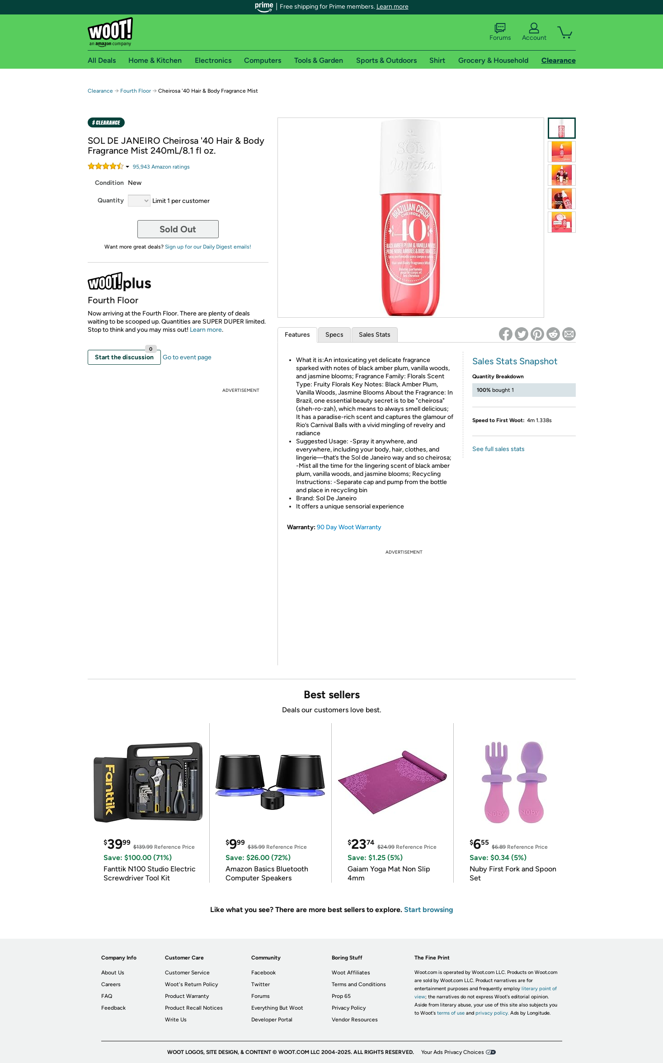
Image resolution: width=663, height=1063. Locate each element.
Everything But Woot (277, 1008)
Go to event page (187, 357)
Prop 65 (341, 996)
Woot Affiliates (351, 972)
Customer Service (187, 972)
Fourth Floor (135, 91)
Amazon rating (161, 167)
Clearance (100, 91)
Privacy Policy (349, 1008)
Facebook (263, 972)
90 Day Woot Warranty (349, 527)
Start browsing (428, 909)
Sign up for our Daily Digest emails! (208, 247)
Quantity (111, 200)
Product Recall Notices (194, 1008)
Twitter (260, 984)
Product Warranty (187, 996)
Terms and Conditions (359, 984)
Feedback (113, 1008)
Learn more (392, 6)
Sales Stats (374, 335)
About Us (112, 972)
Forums (500, 32)
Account (534, 32)
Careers (111, 984)
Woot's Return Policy (191, 984)
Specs (334, 335)
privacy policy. (492, 1013)
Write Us (176, 1019)
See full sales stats (498, 449)
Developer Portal (271, 1019)
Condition (109, 183)
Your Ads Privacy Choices (452, 1052)
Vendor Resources (355, 1019)
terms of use (451, 1013)
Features (297, 335)
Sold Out (178, 229)
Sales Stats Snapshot (515, 361)
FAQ (106, 996)
